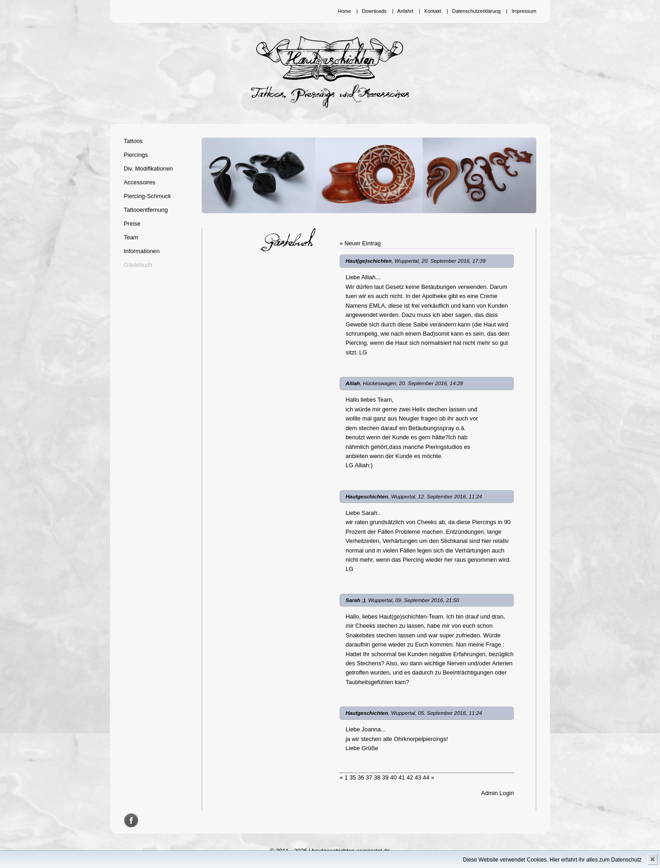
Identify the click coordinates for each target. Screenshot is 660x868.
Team (131, 237)
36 (361, 777)
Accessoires (139, 182)
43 (418, 777)
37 (369, 777)
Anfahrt (405, 11)
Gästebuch (138, 264)
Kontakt (432, 11)
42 (410, 777)
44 (426, 777)
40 (393, 777)
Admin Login (497, 793)
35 (352, 777)
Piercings (136, 154)
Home (344, 11)
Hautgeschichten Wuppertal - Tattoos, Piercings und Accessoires (330, 72)
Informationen (142, 251)
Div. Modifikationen (148, 168)
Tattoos (133, 141)
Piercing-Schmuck (147, 196)
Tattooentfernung (146, 209)
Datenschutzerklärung (476, 11)
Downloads (374, 11)
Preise (132, 223)
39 (385, 777)
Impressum (524, 11)
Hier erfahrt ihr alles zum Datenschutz (596, 860)
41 (401, 777)
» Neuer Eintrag (360, 243)
